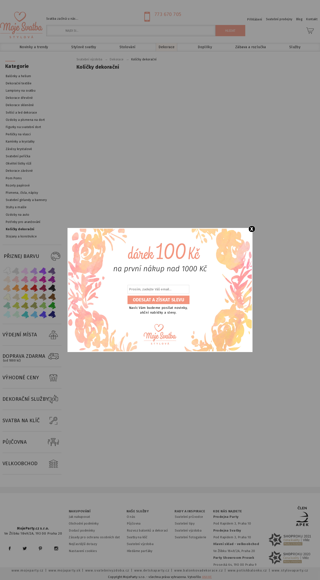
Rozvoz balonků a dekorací (147, 530)
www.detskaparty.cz (152, 570)
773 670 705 (168, 14)
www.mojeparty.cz (28, 570)
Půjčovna (134, 523)
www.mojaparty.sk (64, 570)
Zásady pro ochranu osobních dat (94, 537)
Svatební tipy (184, 523)
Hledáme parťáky (139, 551)
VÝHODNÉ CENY (32, 377)
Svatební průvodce (189, 517)
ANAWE (207, 577)
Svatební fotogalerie (190, 537)
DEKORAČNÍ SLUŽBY (32, 399)
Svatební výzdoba (140, 544)
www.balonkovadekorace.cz (198, 570)
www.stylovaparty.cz (290, 570)
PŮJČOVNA (32, 442)
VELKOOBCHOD (32, 463)
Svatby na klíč (137, 537)
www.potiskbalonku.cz (247, 570)
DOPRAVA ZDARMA (32, 356)
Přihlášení (254, 19)
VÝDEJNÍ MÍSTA (32, 335)
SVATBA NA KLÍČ (32, 420)
